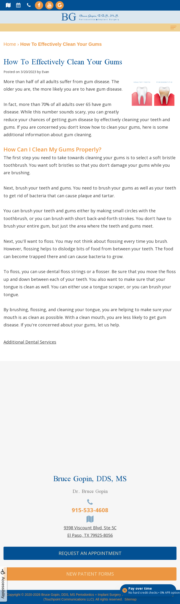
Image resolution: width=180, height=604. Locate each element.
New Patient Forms (90, 574)
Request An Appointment (90, 553)
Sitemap (130, 599)
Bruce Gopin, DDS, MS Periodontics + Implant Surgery (81, 594)
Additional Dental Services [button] (30, 342)
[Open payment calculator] (148, 590)
